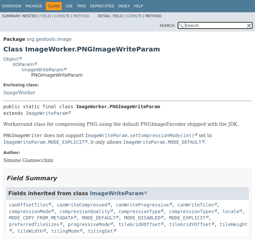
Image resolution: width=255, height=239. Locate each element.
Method (81, 16)
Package (34, 6)
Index (123, 6)
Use (69, 6)
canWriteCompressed (82, 204)
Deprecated (102, 6)
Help (138, 6)
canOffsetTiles (28, 204)
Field (46, 16)
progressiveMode (89, 224)
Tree (81, 6)
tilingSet (100, 231)
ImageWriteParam (42, 69)
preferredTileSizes (34, 224)
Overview (12, 6)
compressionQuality (84, 211)
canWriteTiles (195, 204)
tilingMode (65, 231)
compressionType (139, 211)
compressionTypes (191, 211)
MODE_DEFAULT (99, 217)
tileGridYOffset (190, 224)
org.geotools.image (49, 39)
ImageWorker (19, 92)
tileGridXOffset (139, 224)
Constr (62, 16)
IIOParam (23, 64)
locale (230, 211)
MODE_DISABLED (142, 217)
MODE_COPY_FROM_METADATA (41, 217)
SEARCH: (168, 26)
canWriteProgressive (142, 204)
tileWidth (30, 231)
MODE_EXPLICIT (187, 217)
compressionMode (30, 211)
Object (11, 59)
